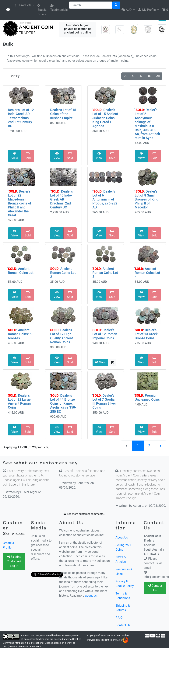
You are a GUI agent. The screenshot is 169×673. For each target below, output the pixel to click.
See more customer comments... (84, 513)
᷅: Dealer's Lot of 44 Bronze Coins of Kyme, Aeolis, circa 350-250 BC (63, 403)
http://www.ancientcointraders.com (22, 646)
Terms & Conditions (122, 596)
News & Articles (120, 559)
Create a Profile (8, 545)
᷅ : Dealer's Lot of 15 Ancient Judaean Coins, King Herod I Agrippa (105, 118)
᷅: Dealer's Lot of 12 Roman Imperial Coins (105, 334)
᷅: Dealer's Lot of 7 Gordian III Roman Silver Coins (105, 401)
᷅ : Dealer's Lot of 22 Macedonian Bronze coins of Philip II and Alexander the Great (19, 203)
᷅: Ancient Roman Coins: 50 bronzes (20, 334)
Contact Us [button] (155, 588)
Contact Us (122, 625)
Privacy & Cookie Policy (124, 584)
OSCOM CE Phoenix (114, 640)
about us (91, 595)
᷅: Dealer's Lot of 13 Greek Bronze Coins (146, 334)
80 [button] (150, 76)
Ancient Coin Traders (118, 635)
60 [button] (141, 76)
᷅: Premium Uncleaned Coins (147, 397)
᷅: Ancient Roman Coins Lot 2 (63, 273)
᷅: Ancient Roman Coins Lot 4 (147, 273)
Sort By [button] (15, 76)
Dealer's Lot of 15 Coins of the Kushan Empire (63, 114)
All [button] (158, 76)
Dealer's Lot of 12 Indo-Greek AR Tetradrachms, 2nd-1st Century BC (21, 118)
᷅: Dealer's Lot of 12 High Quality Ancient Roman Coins (61, 336)
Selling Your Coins (123, 547)
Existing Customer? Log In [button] (14, 561)
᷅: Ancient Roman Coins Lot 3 (105, 273)
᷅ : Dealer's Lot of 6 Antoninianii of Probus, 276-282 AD (105, 199)
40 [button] (133, 76)
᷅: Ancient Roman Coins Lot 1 (20, 273)
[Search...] (90, 5)
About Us (121, 537)
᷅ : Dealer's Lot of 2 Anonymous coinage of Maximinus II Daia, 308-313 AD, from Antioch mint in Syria (147, 124)
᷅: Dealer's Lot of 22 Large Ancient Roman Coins (19, 401)
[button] (24, 5)
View (14, 156)
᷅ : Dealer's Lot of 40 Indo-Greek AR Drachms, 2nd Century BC (61, 199)
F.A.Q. (119, 617)
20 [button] (125, 76)
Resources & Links (123, 571)
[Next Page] (160, 446)
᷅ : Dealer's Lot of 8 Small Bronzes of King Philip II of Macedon (146, 199)
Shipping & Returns (122, 608)
